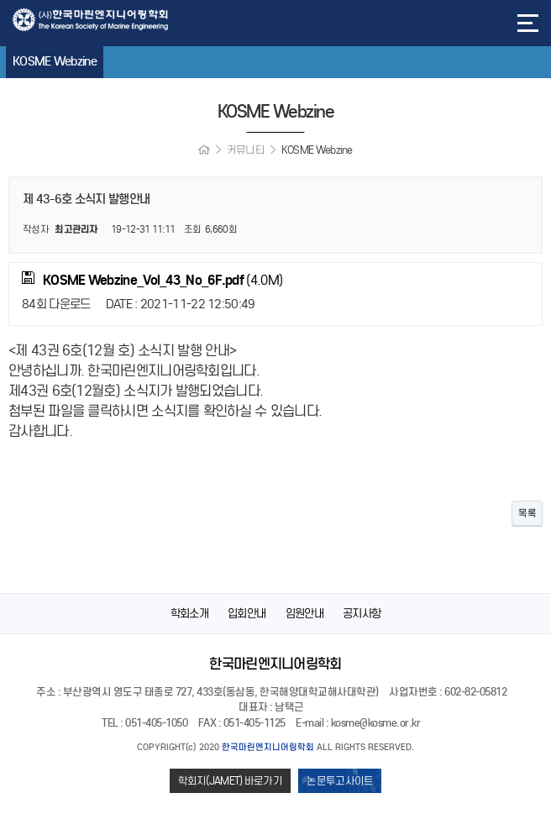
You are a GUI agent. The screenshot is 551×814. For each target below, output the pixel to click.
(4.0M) (152, 279)
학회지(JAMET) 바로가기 (230, 781)
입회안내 (246, 614)
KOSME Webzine (62, 61)
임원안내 (304, 614)
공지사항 (361, 614)
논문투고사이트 (340, 781)
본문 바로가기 (0, 0)
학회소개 (189, 614)
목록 (527, 513)
